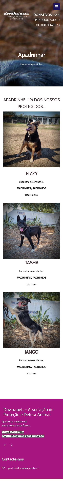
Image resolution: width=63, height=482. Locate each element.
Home (23, 64)
